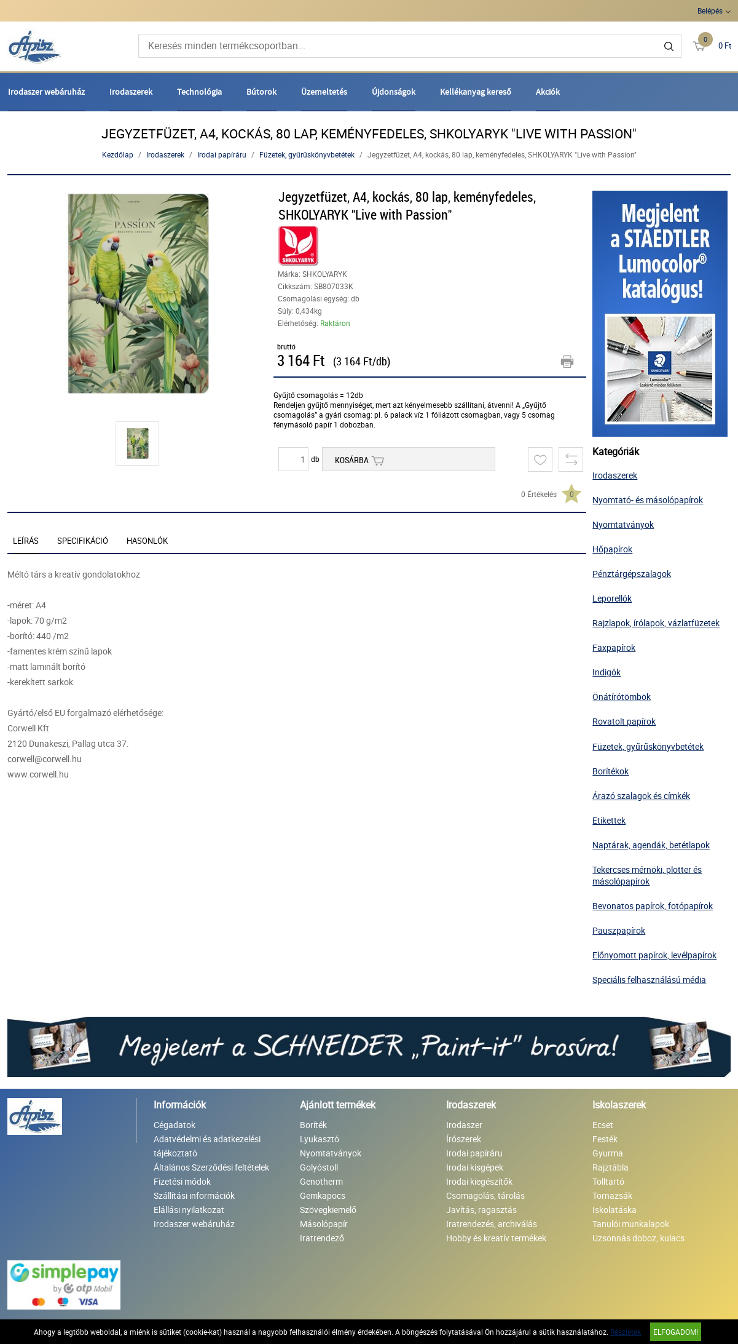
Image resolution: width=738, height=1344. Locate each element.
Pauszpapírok (618, 930)
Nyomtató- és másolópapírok (647, 500)
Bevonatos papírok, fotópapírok (652, 906)
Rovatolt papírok (624, 721)
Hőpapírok (612, 549)
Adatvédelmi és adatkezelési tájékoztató (207, 1146)
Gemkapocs (322, 1195)
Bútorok (261, 91)
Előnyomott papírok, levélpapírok (654, 955)
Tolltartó (608, 1181)
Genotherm (321, 1181)
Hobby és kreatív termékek (496, 1238)
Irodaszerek (130, 91)
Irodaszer (464, 1125)
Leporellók (612, 598)
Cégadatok (174, 1125)
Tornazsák (612, 1195)
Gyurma (607, 1153)
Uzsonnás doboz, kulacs (638, 1238)
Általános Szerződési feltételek (211, 1167)
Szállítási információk (194, 1195)
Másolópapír (324, 1224)
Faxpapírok (613, 647)
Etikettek (609, 820)
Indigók (606, 672)
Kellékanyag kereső (475, 91)
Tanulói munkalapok (630, 1224)
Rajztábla (610, 1167)
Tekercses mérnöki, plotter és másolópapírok (647, 875)
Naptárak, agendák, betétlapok (651, 845)
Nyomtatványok (623, 524)
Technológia (199, 91)
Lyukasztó (319, 1139)
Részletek (625, 1332)
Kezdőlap (117, 154)
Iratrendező (322, 1238)
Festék (605, 1139)
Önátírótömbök (621, 696)
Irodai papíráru (221, 154)
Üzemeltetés (324, 91)
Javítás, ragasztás (481, 1209)
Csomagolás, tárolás (485, 1195)
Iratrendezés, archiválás (491, 1224)
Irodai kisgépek (474, 1167)
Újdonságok (393, 91)
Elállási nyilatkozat (189, 1209)
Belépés (710, 10)
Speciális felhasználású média (649, 979)
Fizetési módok (182, 1181)
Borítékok (610, 771)
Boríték (313, 1125)
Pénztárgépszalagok (631, 573)
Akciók (548, 91)
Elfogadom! (675, 1332)
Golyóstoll (319, 1167)
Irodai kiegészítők (479, 1181)
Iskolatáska (614, 1209)
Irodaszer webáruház (46, 91)
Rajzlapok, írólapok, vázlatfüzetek (656, 623)
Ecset (602, 1125)
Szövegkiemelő (328, 1209)
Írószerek (463, 1139)
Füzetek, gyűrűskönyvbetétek (307, 154)
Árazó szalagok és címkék (641, 795)
